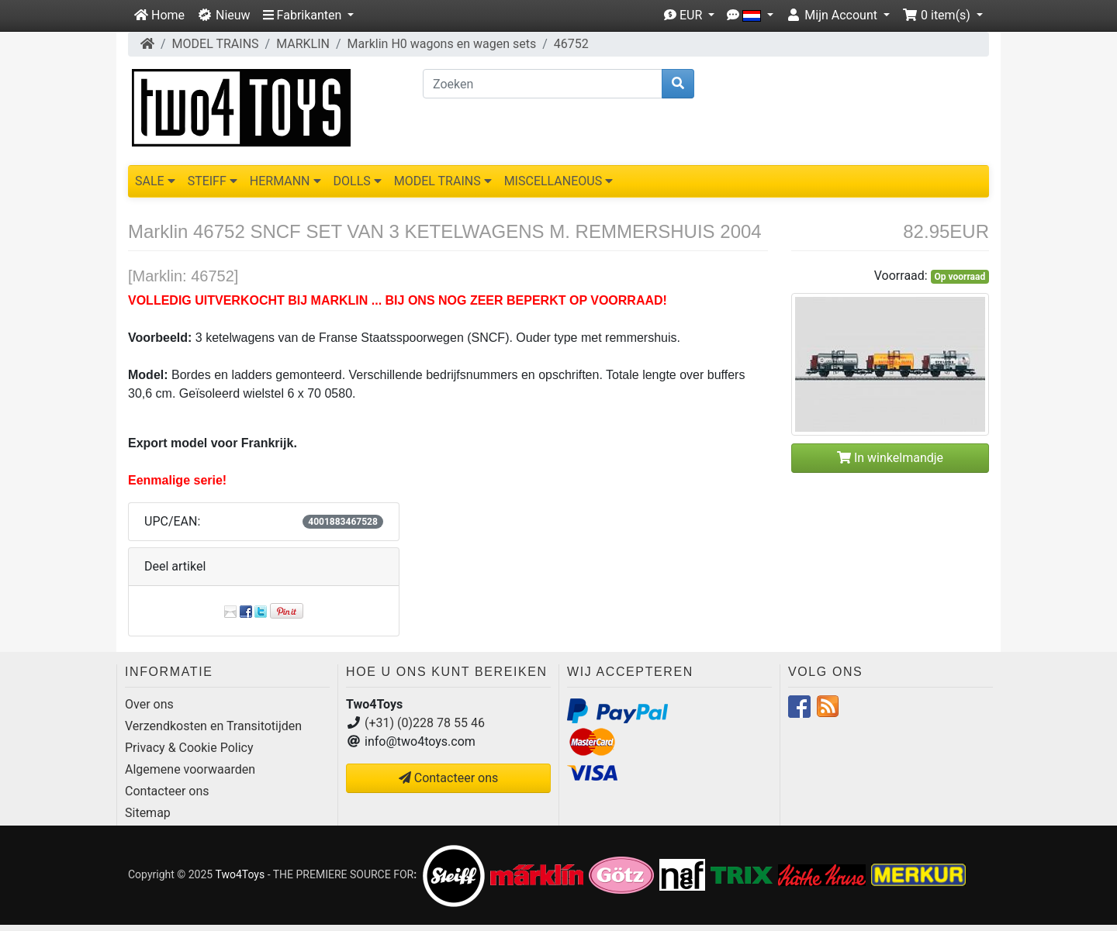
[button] (309, 15)
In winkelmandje (890, 457)
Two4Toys (240, 874)
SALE (155, 181)
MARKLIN (303, 43)
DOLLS (358, 181)
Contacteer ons (167, 791)
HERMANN (285, 181)
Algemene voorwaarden (190, 769)
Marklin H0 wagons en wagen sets (442, 43)
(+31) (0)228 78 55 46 (425, 722)
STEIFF (212, 181)
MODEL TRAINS (215, 43)
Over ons (149, 704)
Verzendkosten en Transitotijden (213, 726)
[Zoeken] (542, 83)
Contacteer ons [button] (448, 778)
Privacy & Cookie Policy (189, 747)
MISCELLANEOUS (559, 181)
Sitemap (148, 812)
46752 (571, 43)
